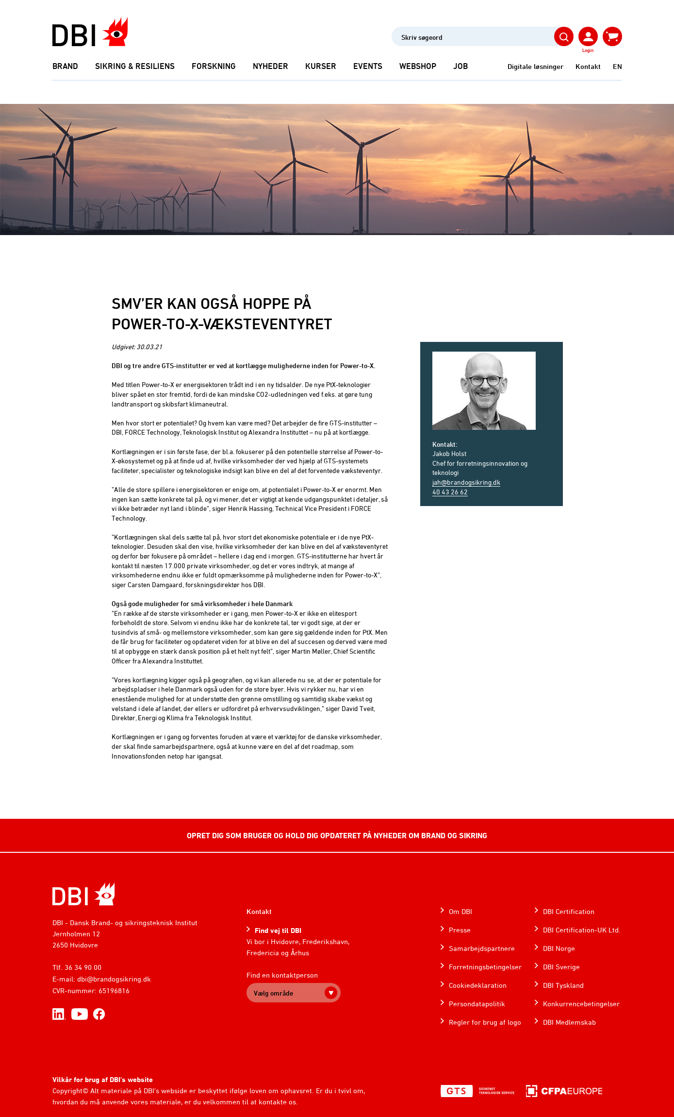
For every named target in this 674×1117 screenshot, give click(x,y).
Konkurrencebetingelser (581, 1003)
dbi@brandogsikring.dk (114, 979)
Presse (460, 930)
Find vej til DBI (278, 930)
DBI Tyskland (563, 985)
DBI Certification (568, 911)
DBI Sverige (561, 967)
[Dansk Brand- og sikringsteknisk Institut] (90, 31)
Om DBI (460, 911)
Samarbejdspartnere (482, 948)
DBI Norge (559, 948)
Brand (65, 66)
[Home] (83, 894)
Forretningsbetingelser (485, 967)
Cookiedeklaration (478, 985)
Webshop (417, 66)
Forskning (214, 66)
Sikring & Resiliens (135, 66)
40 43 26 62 (450, 492)
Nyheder (270, 66)
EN (617, 66)
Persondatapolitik (477, 1003)
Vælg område (273, 993)
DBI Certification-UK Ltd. (582, 930)
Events (367, 66)
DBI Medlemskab (569, 1022)
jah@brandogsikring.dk (466, 482)
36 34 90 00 (83, 967)
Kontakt (588, 66)
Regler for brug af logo (485, 1022)
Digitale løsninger (535, 66)
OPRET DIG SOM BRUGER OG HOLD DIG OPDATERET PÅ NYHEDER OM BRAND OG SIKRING (337, 835)
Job (460, 66)
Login (587, 50)
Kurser (320, 66)
